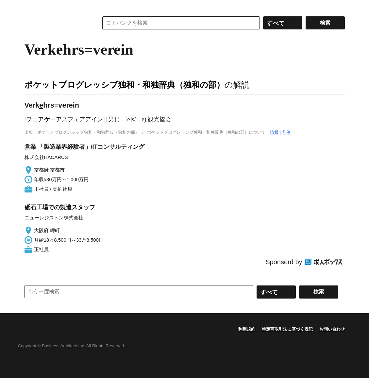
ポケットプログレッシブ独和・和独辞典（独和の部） (125, 84)
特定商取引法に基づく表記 (287, 329)
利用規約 (246, 329)
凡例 (286, 132)
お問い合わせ (332, 329)
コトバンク (57, 22)
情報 (274, 132)
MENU (31, 6)
